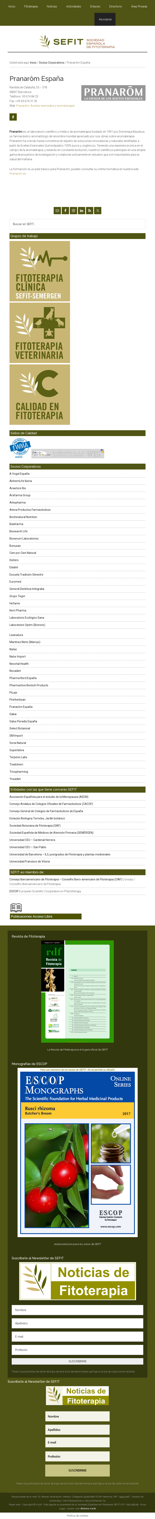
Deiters (14, 560)
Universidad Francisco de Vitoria (29, 861)
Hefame (14, 603)
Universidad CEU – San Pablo (27, 847)
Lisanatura (16, 635)
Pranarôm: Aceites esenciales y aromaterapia (45, 105)
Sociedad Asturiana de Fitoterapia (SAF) (35, 825)
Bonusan (15, 545)
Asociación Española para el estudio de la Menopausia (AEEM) (48, 796)
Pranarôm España (20, 706)
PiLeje (13, 692)
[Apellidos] (77, 1323)
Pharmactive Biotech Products (28, 685)
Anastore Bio (17, 488)
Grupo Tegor (17, 596)
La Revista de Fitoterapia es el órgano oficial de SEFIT (77, 1049)
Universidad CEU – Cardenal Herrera (32, 840)
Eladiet (13, 567)
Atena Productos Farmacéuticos (30, 509)
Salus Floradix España (23, 721)
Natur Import (17, 656)
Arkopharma (17, 502)
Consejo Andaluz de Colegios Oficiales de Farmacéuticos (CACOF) (51, 804)
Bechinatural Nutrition (23, 517)
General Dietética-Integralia (26, 588)
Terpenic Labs (18, 757)
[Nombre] (77, 1310)
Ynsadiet (15, 779)
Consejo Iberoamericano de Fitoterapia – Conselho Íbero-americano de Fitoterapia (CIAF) (65, 879)
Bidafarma (16, 524)
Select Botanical (19, 728)
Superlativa (16, 750)
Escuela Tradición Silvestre (26, 574)
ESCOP (14, 891)
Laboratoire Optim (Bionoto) (27, 625)
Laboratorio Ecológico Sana (26, 617)
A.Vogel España (19, 473)
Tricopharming (18, 771)
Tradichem (16, 764)
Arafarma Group (19, 495)
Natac (13, 649)
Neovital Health (19, 663)
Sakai (13, 714)
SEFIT (77, 43)
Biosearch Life (18, 531)
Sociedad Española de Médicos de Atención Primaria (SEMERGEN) (51, 832)
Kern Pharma (17, 610)
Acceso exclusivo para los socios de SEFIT (77, 1244)
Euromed (15, 581)
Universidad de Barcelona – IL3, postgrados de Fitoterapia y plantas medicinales (59, 854)
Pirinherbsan (17, 699)
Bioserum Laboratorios (24, 538)
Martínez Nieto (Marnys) (24, 642)
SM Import (16, 735)
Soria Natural (17, 743)
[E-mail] (77, 1337)
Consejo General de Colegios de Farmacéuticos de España (46, 811)
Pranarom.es (17, 173)
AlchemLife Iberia (20, 481)
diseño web (81, 1508)
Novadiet (15, 670)
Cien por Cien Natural (22, 552)
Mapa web (14, 1504)
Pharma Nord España (23, 678)
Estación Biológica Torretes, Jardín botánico (37, 818)
